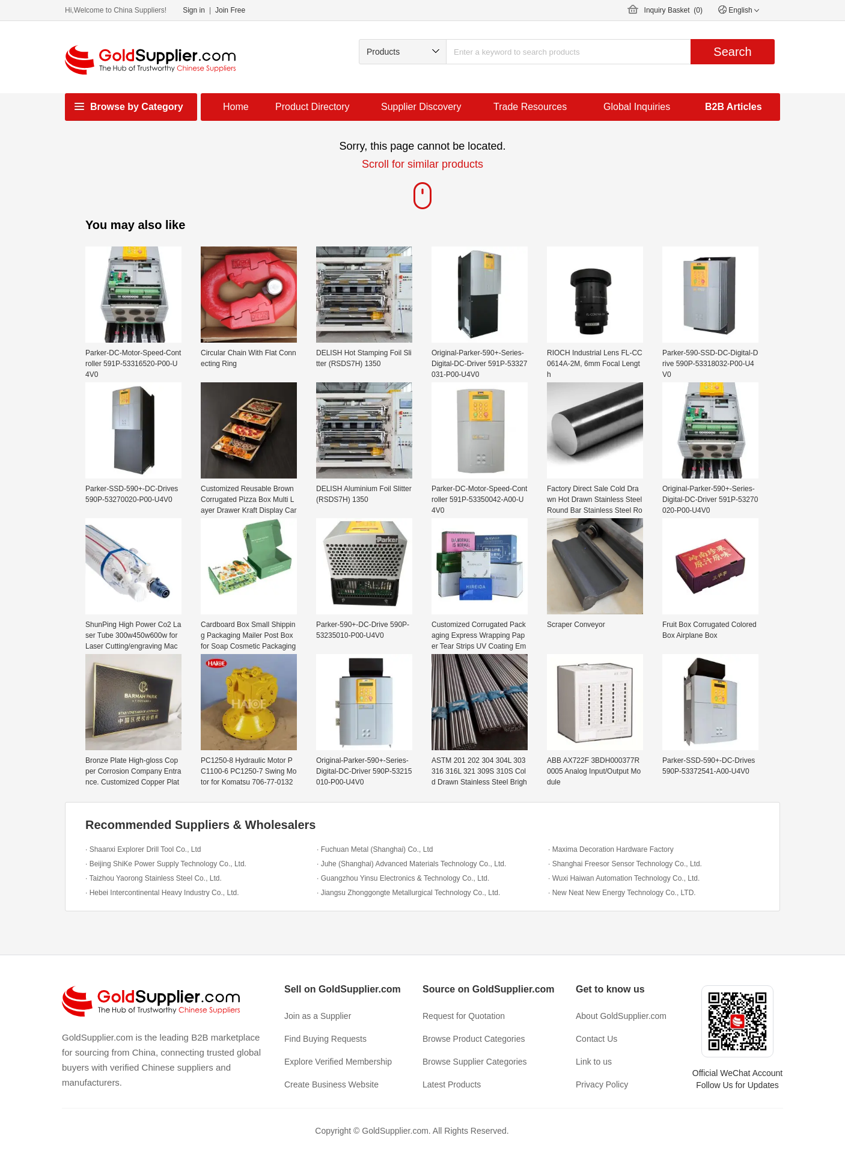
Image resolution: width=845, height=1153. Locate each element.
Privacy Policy (602, 1084)
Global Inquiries (636, 107)
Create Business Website (331, 1084)
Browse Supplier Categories (474, 1061)
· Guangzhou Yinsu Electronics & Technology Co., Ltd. (403, 878)
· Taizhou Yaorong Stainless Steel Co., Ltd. (153, 878)
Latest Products (451, 1084)
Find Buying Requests (325, 1039)
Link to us (594, 1061)
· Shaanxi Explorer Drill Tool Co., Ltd (143, 849)
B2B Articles (733, 107)
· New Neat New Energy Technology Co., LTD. (622, 892)
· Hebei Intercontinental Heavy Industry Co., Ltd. (162, 892)
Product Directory (312, 107)
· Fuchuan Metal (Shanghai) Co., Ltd (375, 849)
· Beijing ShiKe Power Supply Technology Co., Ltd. (165, 864)
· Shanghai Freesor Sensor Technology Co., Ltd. (625, 864)
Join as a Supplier (317, 1016)
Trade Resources (530, 107)
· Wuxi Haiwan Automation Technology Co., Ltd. (624, 878)
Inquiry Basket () (673, 10)
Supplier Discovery (421, 107)
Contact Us (596, 1039)
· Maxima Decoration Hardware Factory (611, 849)
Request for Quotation (463, 1016)
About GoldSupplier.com (621, 1016)
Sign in (194, 10)
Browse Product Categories (473, 1039)
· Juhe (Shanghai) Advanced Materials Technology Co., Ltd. (411, 864)
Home (236, 107)
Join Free (230, 10)
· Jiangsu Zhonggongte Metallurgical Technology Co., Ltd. (408, 892)
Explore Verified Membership (338, 1061)
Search (732, 51)
